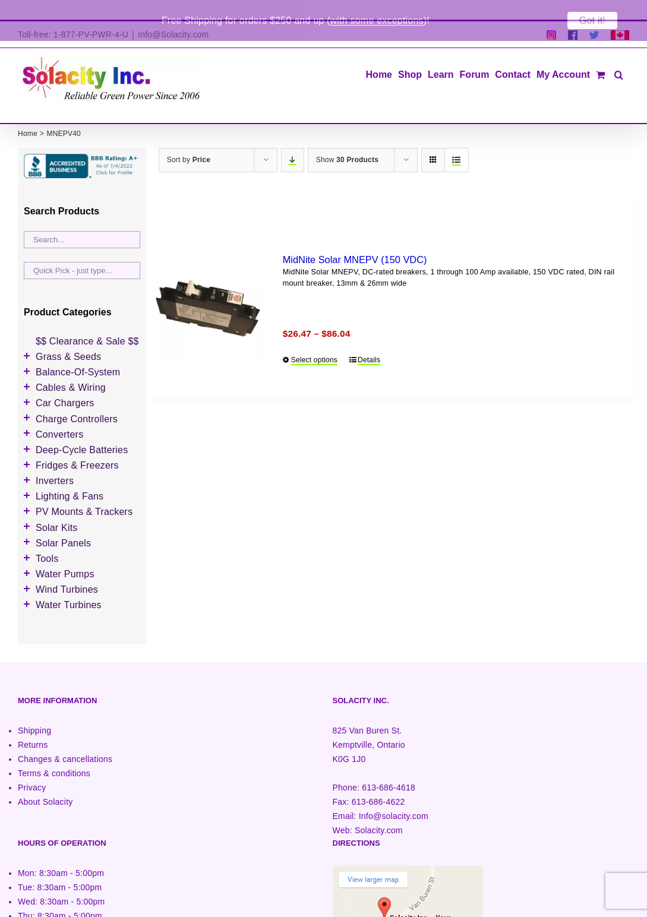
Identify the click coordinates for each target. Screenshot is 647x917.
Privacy (32, 768)
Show (347, 140)
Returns (33, 725)
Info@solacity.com (393, 796)
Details (369, 340)
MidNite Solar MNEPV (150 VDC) (355, 240)
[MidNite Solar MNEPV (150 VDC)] (208, 288)
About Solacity (45, 782)
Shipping (34, 711)
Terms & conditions (54, 753)
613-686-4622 (378, 782)
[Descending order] (292, 140)
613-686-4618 (388, 768)
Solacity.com (379, 810)
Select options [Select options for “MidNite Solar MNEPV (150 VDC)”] (314, 340)
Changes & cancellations (65, 739)
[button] (618, 54)
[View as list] (456, 140)
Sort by (188, 140)
